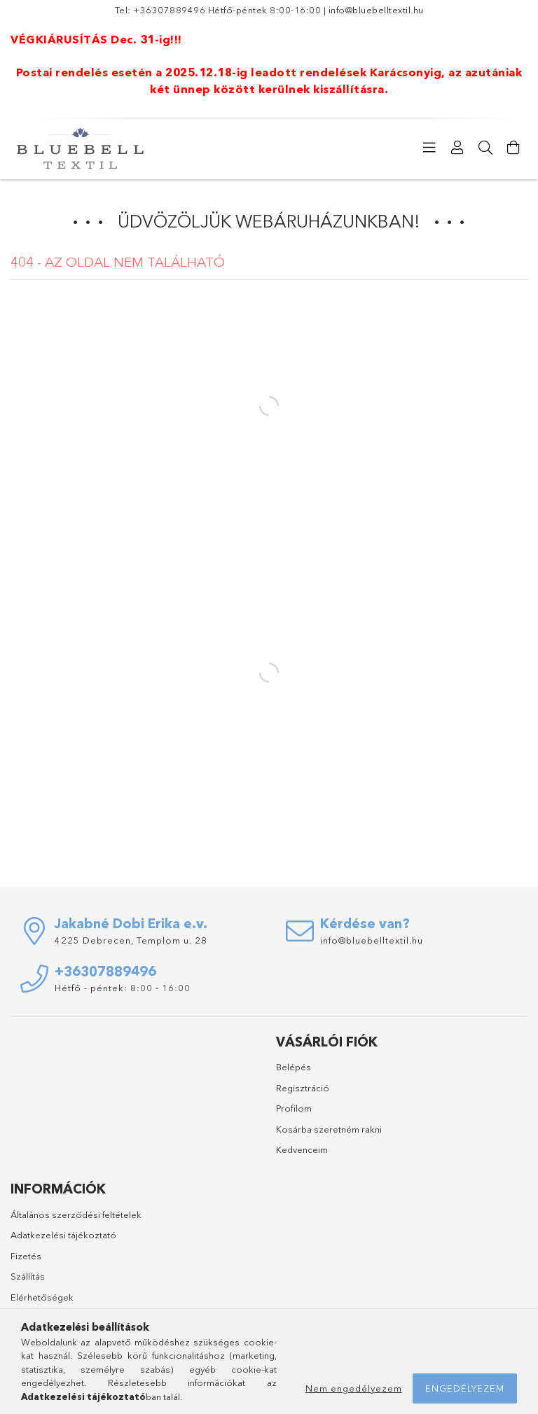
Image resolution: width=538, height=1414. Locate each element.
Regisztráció (302, 1087)
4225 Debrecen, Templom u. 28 (131, 940)
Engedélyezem (464, 1388)
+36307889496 (169, 9)
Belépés (293, 1066)
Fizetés (26, 1255)
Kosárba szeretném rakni (329, 1129)
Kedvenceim (302, 1149)
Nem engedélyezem (353, 1388)
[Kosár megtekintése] (513, 148)
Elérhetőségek (42, 1297)
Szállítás (28, 1276)
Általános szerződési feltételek (76, 1214)
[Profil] (457, 148)
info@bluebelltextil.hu (376, 9)
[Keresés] (485, 148)
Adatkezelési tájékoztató (63, 1234)
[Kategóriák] (429, 148)
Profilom (294, 1108)
